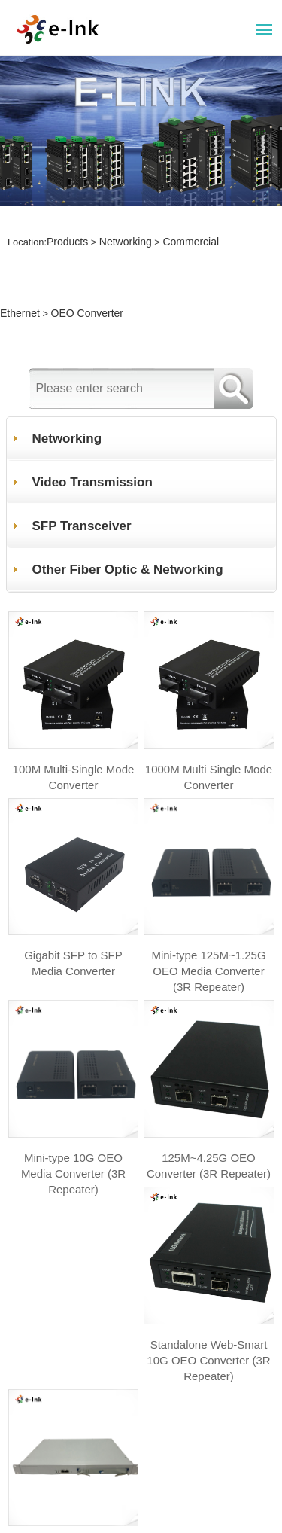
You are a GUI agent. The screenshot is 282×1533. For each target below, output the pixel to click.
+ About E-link (59, 1513)
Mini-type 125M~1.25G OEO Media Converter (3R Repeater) (209, 871)
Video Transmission (94, 384)
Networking (120, 218)
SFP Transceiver (83, 427)
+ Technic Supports (78, 1440)
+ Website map (61, 1403)
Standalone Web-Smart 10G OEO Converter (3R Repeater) (73, 1264)
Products (66, 218)
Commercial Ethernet (200, 218)
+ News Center (61, 1477)
